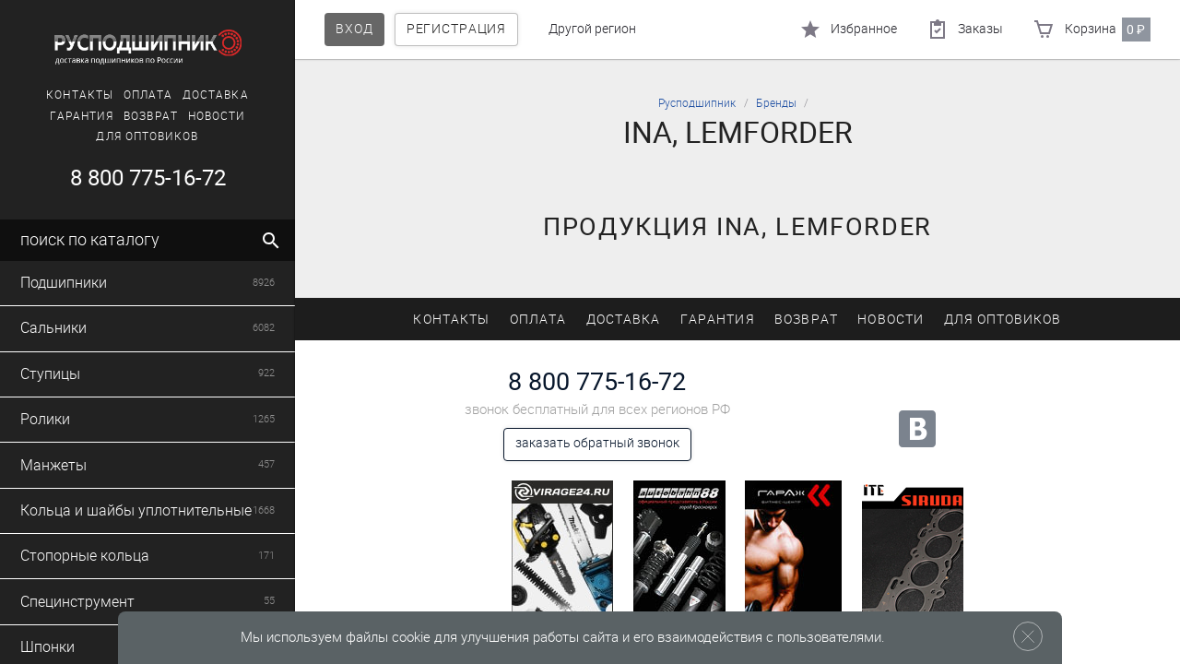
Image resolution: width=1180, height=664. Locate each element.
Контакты (79, 95)
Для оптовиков (147, 136)
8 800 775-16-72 (148, 178)
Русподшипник (697, 103)
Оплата (148, 95)
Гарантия (82, 116)
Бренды (776, 103)
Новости (217, 116)
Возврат (151, 116)
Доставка (216, 95)
